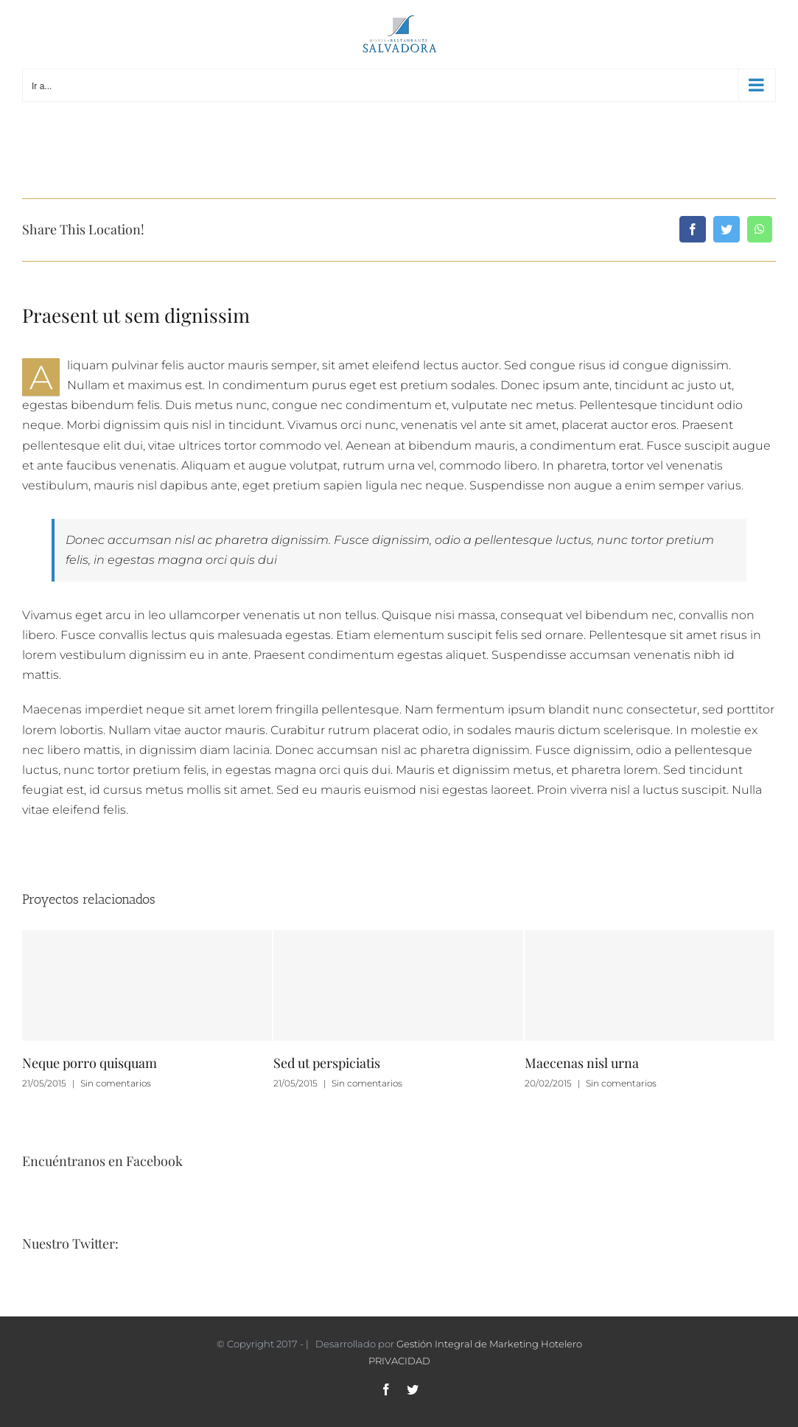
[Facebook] (693, 229)
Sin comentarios (115, 1083)
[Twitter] (726, 229)
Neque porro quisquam (89, 1063)
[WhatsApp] (759, 229)
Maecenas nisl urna (582, 1063)
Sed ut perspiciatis (326, 1063)
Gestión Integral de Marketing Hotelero (489, 1344)
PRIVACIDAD (399, 1361)
